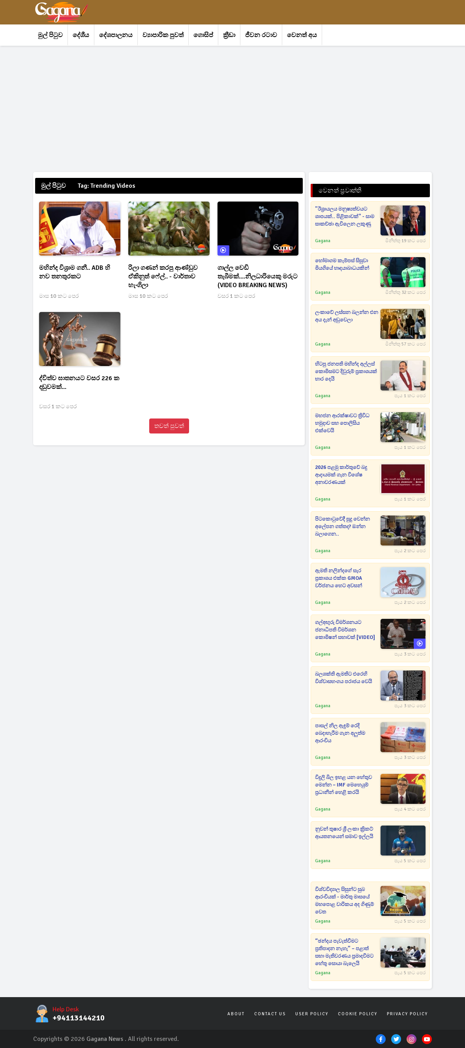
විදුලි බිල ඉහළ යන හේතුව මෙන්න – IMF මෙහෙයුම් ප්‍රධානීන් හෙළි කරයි (343, 785)
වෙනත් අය (302, 35)
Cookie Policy (357, 1013)
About (236, 1013)
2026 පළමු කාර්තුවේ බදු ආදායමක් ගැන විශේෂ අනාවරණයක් (341, 475)
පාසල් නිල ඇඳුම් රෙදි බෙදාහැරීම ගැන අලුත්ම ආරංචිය (340, 733)
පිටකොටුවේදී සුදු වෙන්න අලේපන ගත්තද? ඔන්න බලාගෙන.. (342, 526)
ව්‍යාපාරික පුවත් (163, 35)
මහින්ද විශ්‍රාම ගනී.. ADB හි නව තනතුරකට (74, 272)
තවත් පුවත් (169, 426)
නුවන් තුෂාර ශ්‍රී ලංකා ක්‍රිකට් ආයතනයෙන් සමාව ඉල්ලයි (344, 833)
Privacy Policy (407, 1013)
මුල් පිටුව (50, 35)
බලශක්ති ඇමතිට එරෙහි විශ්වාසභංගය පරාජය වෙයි (343, 678)
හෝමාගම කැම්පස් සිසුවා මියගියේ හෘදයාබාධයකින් (342, 264)
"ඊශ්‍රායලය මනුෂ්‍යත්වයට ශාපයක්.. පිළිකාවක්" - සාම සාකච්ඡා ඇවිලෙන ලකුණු (344, 216)
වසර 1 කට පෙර (236, 296)
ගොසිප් (203, 35)
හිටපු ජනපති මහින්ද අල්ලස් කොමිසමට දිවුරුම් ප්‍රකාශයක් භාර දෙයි (346, 371)
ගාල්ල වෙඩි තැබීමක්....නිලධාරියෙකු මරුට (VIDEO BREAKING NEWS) (258, 276)
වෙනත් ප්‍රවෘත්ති (340, 190)
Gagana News (104, 1039)
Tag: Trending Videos (106, 186)
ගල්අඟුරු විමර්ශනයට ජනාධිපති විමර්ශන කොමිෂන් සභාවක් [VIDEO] (345, 630)
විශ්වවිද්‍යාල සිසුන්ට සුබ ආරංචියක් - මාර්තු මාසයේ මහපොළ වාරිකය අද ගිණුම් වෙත (344, 900)
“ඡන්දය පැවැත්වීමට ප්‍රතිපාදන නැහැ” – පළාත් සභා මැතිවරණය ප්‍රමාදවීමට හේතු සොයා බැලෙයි (344, 952)
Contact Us (270, 1013)
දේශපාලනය (116, 35)
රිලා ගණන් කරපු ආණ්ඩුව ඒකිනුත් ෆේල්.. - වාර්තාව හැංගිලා (163, 276)
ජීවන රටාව (261, 35)
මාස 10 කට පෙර (59, 296)
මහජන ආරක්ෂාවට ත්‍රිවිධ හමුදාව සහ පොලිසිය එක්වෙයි (342, 423)
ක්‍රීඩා (229, 35)
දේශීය (81, 35)
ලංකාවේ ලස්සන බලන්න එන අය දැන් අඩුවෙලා (346, 316)
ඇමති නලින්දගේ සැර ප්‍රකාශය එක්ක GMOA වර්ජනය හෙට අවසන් (338, 578)
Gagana (322, 241)
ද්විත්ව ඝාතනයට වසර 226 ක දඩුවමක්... (79, 382)
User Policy (311, 1013)
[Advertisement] (232, 109)
